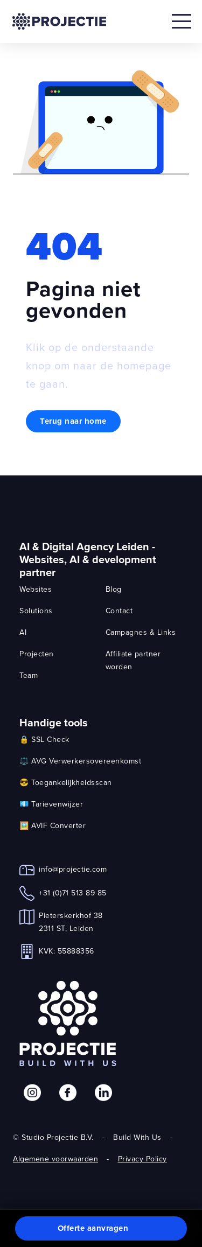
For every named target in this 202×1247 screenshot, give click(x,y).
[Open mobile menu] (181, 21)
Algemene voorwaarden (55, 1158)
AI (22, 632)
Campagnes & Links (141, 632)
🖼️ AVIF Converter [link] (52, 825)
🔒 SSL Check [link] (44, 739)
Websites (35, 589)
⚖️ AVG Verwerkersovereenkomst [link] (80, 760)
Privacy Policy (142, 1158)
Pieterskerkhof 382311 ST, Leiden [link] (71, 922)
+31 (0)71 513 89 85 (73, 892)
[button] (101, 1228)
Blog (114, 589)
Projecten (36, 653)
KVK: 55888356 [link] (66, 950)
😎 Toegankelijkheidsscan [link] (65, 782)
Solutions (36, 610)
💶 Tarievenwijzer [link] (51, 803)
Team (28, 675)
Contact (119, 610)
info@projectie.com (73, 869)
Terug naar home (73, 421)
